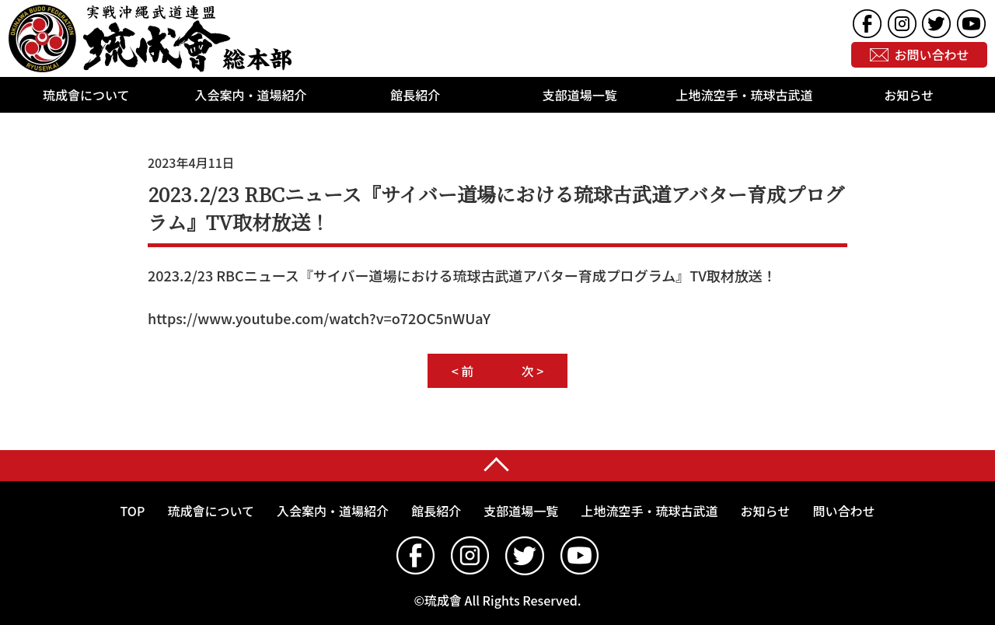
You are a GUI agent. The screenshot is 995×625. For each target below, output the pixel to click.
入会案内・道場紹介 (251, 95)
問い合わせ (843, 510)
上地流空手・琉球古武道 (744, 95)
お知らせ (909, 95)
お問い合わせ (932, 55)
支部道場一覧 (580, 95)
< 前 (463, 370)
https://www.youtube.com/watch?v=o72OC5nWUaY (319, 318)
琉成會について (86, 95)
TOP (132, 510)
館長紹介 (415, 95)
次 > (533, 370)
